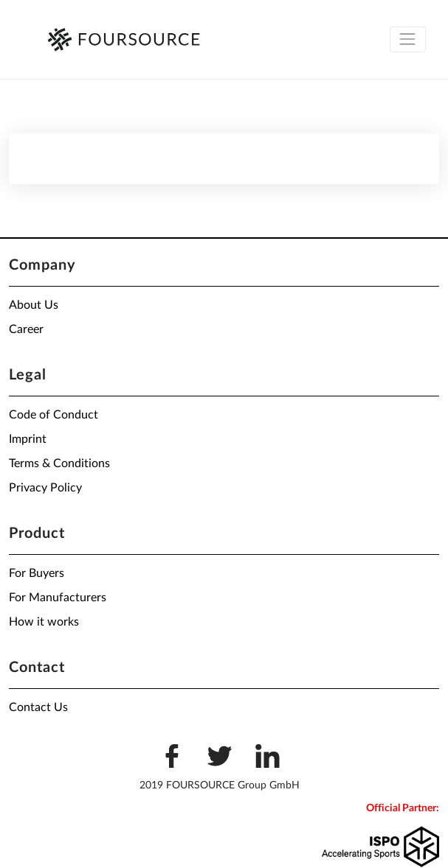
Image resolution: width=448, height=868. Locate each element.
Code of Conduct (53, 415)
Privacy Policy (45, 488)
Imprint (27, 439)
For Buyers (36, 573)
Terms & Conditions (59, 463)
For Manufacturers (57, 597)
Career (26, 329)
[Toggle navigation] (408, 39)
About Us (33, 305)
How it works (44, 622)
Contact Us (38, 707)
